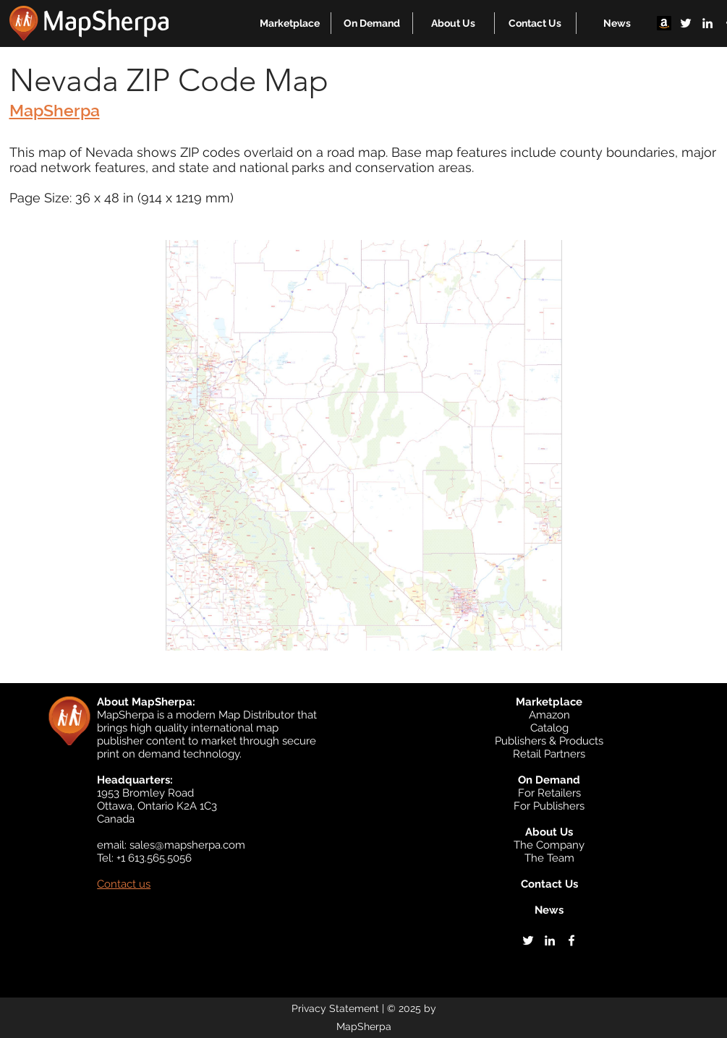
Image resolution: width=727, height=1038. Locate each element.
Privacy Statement (335, 1008)
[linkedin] (707, 23)
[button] (290, 23)
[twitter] (686, 23)
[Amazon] (664, 23)
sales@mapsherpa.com (187, 845)
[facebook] (571, 940)
